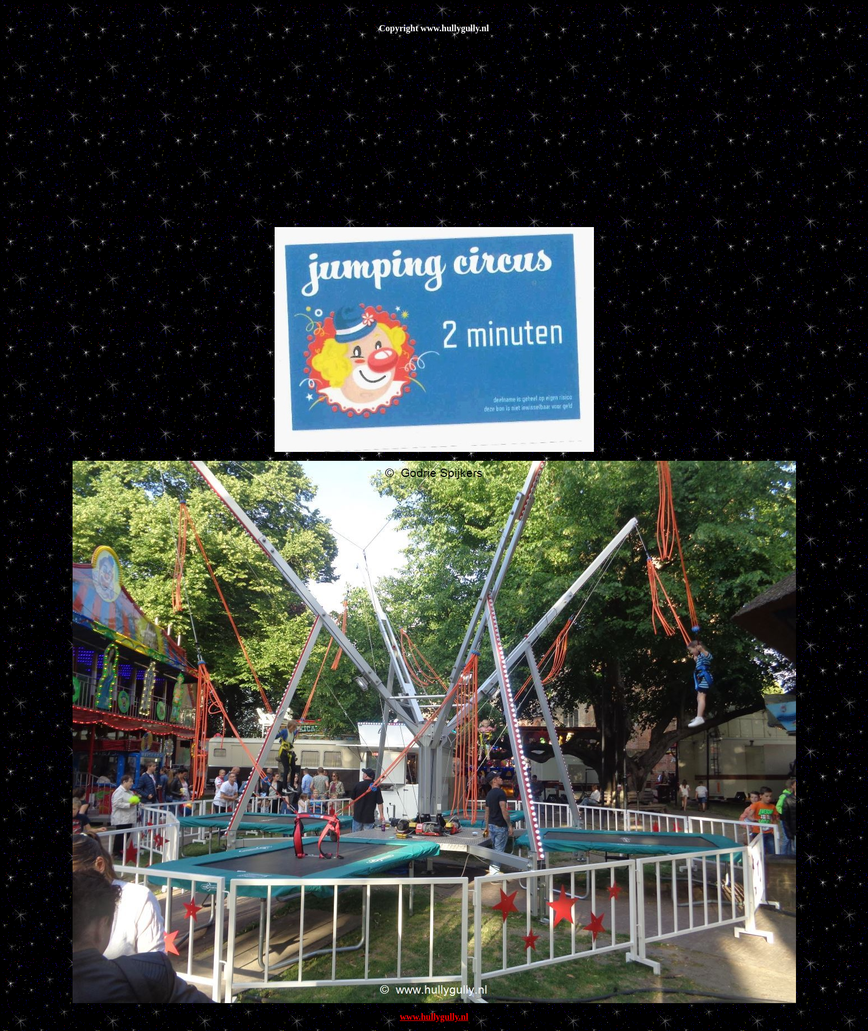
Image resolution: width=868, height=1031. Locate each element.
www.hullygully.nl (434, 1017)
